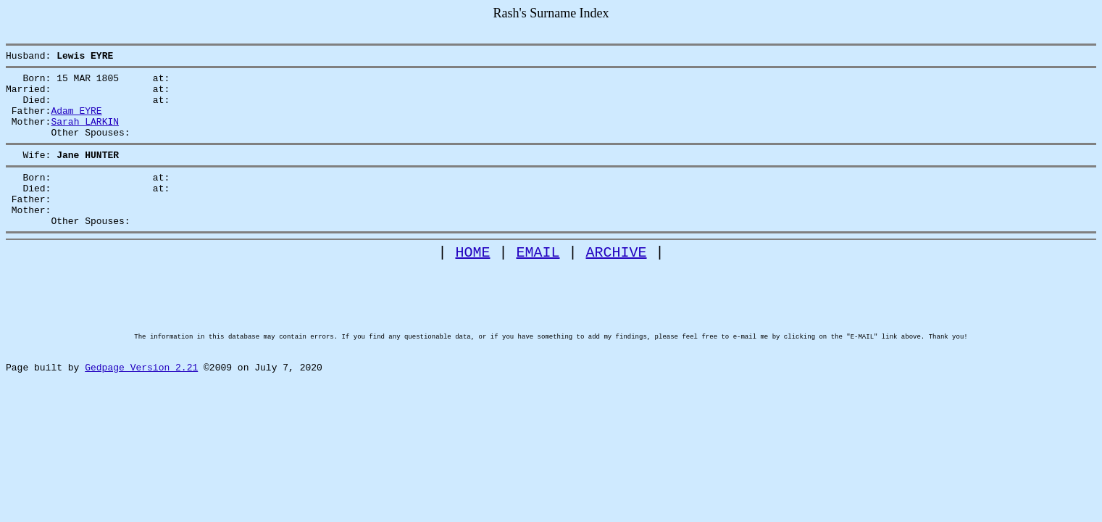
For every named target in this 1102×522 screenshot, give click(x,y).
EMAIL (538, 282)
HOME (473, 282)
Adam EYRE (76, 121)
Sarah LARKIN (85, 134)
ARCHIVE (616, 282)
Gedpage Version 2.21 (141, 421)
